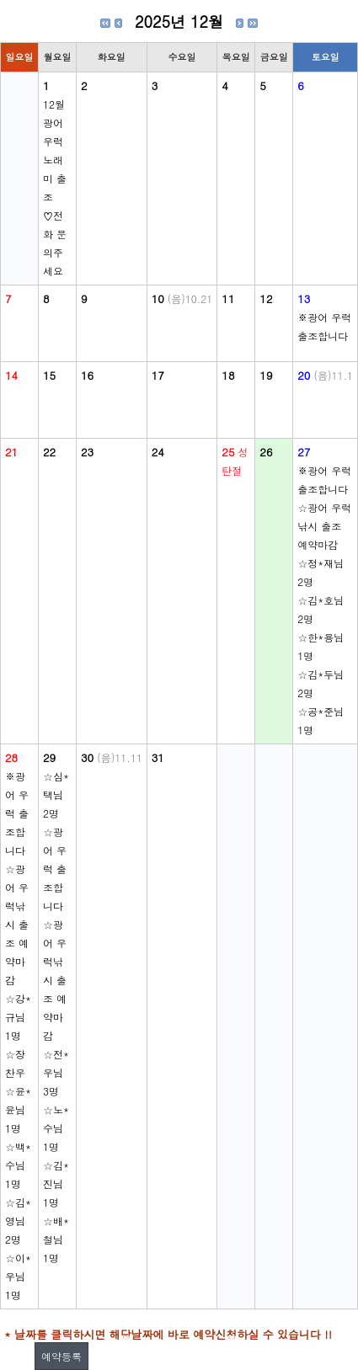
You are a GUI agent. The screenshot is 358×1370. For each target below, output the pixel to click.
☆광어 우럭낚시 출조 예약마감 (324, 526)
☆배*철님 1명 (56, 1239)
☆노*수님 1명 (56, 1128)
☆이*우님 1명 (18, 1276)
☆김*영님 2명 (18, 1220)
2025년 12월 (179, 21)
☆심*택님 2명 (56, 794)
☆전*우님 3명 (56, 1072)
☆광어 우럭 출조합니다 (55, 868)
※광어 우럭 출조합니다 (17, 813)
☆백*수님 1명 (18, 1165)
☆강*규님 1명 (18, 1016)
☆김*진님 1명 (56, 1183)
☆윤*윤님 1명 (18, 1109)
